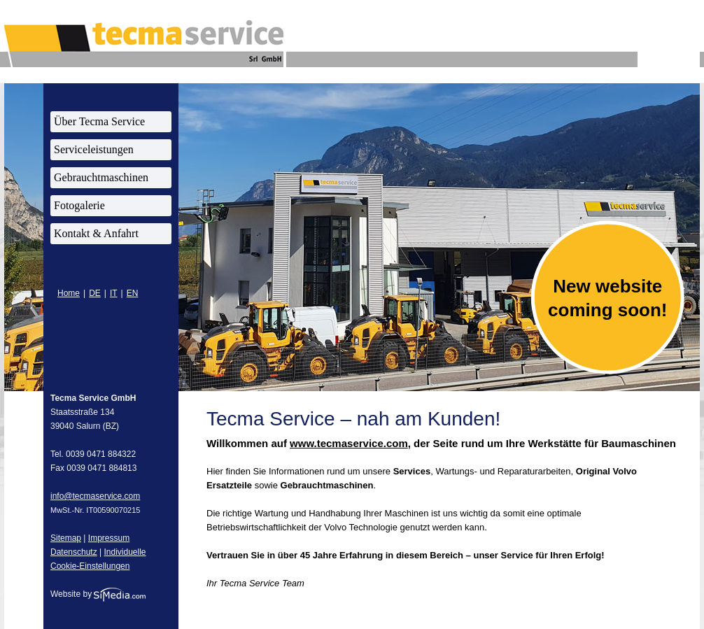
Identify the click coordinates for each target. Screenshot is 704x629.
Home (68, 293)
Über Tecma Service (99, 121)
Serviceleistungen (94, 149)
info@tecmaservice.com (95, 496)
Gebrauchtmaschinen (101, 177)
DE (95, 293)
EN (133, 293)
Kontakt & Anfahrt (96, 233)
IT (114, 293)
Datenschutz (73, 552)
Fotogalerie (79, 205)
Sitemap (65, 538)
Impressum (108, 538)
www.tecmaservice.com (349, 443)
